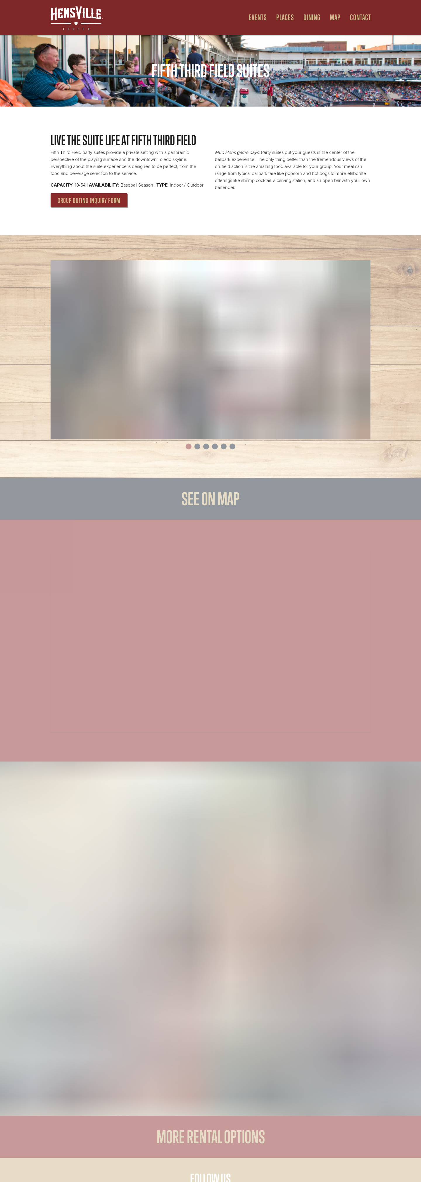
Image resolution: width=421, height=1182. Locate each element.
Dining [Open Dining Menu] (311, 17)
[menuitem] (255, 17)
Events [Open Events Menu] (258, 17)
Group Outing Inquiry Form (89, 200)
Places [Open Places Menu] (285, 17)
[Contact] (358, 17)
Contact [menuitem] (360, 17)
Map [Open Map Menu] (335, 17)
